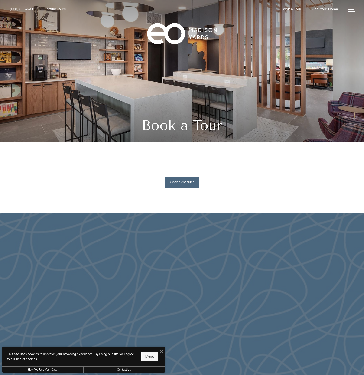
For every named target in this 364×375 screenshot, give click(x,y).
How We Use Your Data (42, 369)
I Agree (149, 356)
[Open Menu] (351, 9)
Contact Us (124, 369)
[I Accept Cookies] (161, 352)
